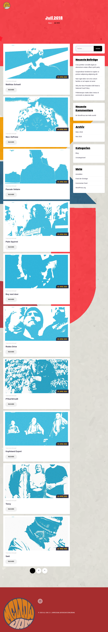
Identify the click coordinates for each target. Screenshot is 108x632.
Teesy (8, 504)
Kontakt (101, 6)
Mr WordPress (80, 115)
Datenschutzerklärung (67, 613)
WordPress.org (81, 188)
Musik (94, 6)
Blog (77, 153)
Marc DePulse (12, 137)
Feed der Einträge (82, 179)
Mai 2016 (79, 136)
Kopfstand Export (14, 451)
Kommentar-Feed (81, 183)
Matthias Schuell (13, 84)
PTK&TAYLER (12, 399)
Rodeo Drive (11, 347)
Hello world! (92, 115)
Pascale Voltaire (13, 189)
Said (8, 556)
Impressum (55, 613)
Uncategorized (80, 157)
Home (72, 6)
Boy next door (12, 294)
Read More (11, 90)
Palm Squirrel (12, 242)
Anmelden (79, 174)
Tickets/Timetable (83, 6)
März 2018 (79, 132)
